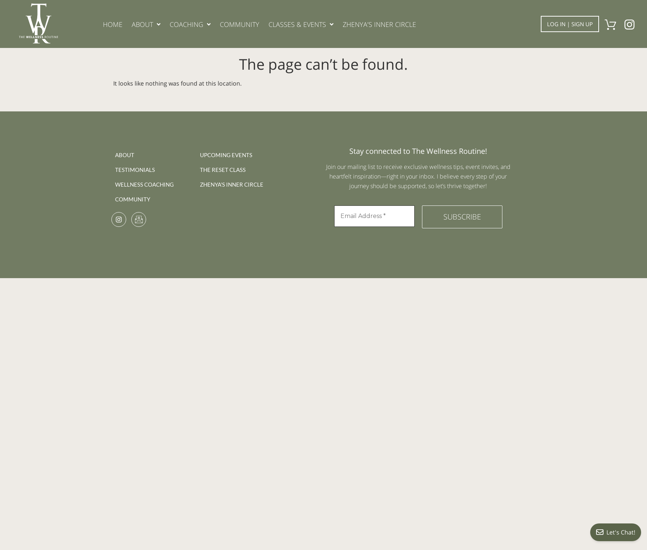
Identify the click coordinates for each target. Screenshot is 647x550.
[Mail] (138, 219)
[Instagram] (118, 219)
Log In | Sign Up (570, 24)
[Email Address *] (374, 216)
